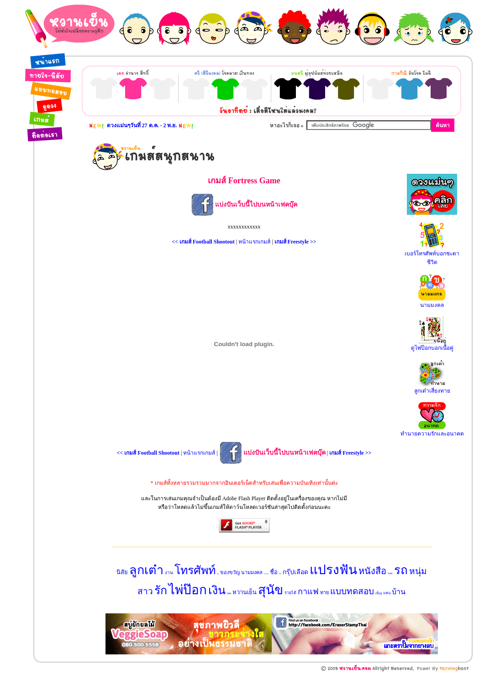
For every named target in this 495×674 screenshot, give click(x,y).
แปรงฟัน (333, 570)
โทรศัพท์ (195, 570)
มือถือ (229, 593)
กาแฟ (308, 591)
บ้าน (398, 592)
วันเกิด (390, 573)
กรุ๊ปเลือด (295, 572)
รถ (401, 570)
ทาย (324, 592)
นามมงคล (252, 572)
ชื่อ (274, 572)
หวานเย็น (244, 592)
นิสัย (122, 572)
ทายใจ (280, 573)
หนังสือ (372, 571)
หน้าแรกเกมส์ (254, 241)
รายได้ (290, 593)
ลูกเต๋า (146, 570)
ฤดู (218, 574)
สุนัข (270, 590)
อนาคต (266, 574)
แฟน (386, 593)
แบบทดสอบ (352, 591)
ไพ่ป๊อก (188, 590)
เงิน (217, 590)
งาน (169, 572)
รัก (160, 590)
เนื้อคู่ (378, 593)
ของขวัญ (230, 572)
